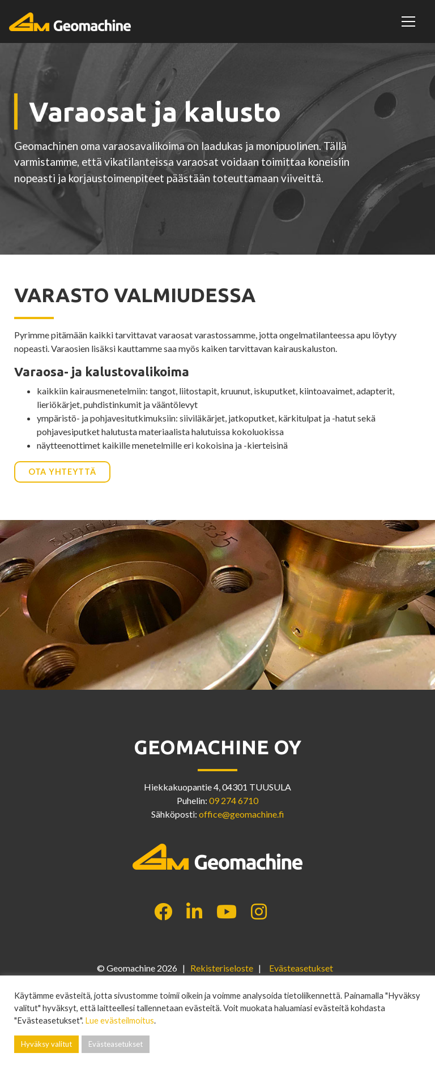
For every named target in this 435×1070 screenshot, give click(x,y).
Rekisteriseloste (221, 967)
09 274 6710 (233, 800)
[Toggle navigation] (410, 21)
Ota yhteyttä (62, 471)
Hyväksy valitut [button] (46, 1043)
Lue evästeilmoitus (119, 1020)
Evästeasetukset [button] (301, 968)
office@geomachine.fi (241, 814)
